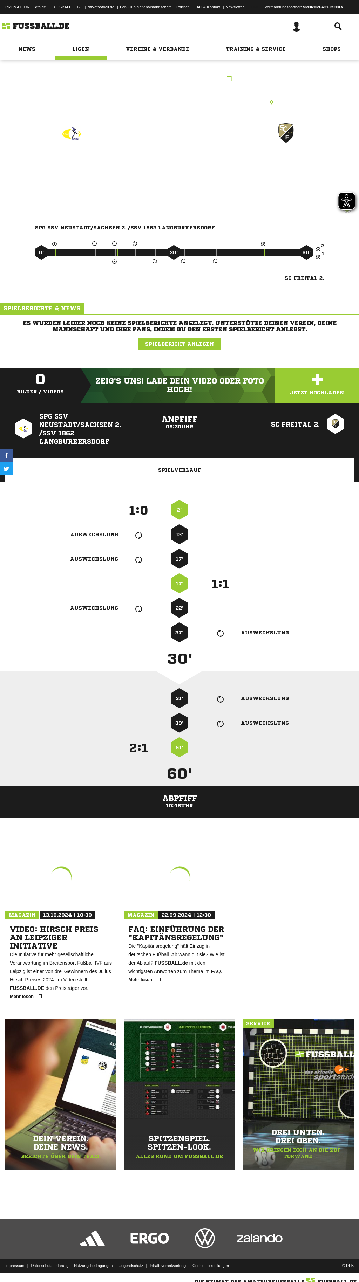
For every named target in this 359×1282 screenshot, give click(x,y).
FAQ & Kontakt (207, 7)
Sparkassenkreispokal (179, 79)
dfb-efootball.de (101, 7)
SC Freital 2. (286, 163)
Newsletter (235, 7)
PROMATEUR (17, 7)
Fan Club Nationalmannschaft (145, 7)
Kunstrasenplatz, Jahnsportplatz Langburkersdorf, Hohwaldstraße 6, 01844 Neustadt (179, 102)
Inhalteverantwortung (168, 1265)
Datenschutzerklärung (49, 1265)
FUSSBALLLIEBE (67, 7)
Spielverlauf (179, 470)
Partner (182, 7)
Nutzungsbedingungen (93, 1265)
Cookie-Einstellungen (210, 1265)
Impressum (14, 1265)
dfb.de (40, 7)
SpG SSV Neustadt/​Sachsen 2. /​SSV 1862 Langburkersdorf (71, 177)
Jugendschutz (131, 1265)
